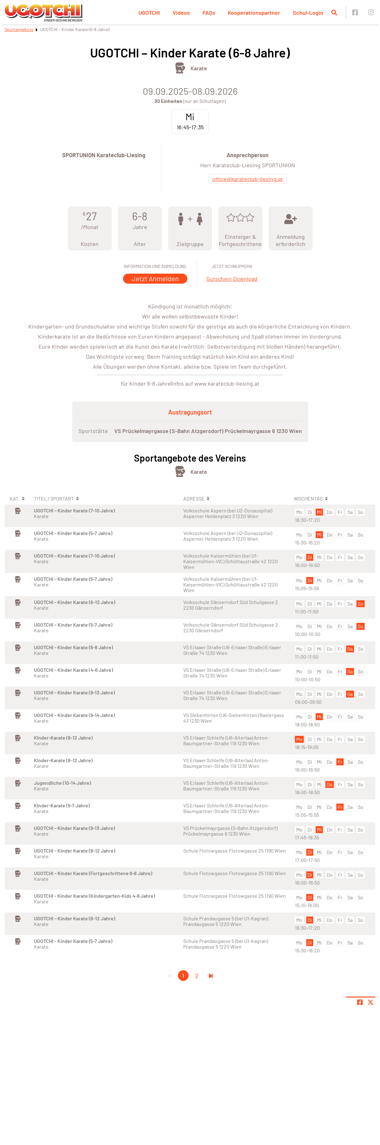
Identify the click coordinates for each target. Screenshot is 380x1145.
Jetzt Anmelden (155, 278)
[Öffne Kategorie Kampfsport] (180, 67)
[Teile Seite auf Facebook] (360, 1002)
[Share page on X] (370, 1002)
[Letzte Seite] (211, 975)
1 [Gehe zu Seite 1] (183, 975)
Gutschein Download (231, 278)
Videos (181, 12)
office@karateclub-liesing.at (247, 178)
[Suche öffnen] (334, 13)
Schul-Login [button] (308, 12)
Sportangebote (19, 29)
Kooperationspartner (254, 12)
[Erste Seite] (169, 975)
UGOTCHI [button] (149, 12)
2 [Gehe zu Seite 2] (197, 975)
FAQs (208, 12)
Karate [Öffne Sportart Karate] (198, 68)
